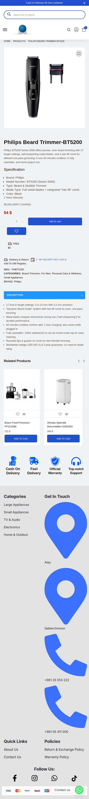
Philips (17, 281)
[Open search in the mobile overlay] (44, 15)
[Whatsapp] (79, 790)
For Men (45, 273)
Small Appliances (13, 277)
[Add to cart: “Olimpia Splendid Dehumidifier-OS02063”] (66, 438)
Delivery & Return (19, 259)
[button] (79, 361)
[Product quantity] (16, 221)
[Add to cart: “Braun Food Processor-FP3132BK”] (23, 438)
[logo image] (22, 29)
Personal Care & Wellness (66, 273)
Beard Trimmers (31, 273)
